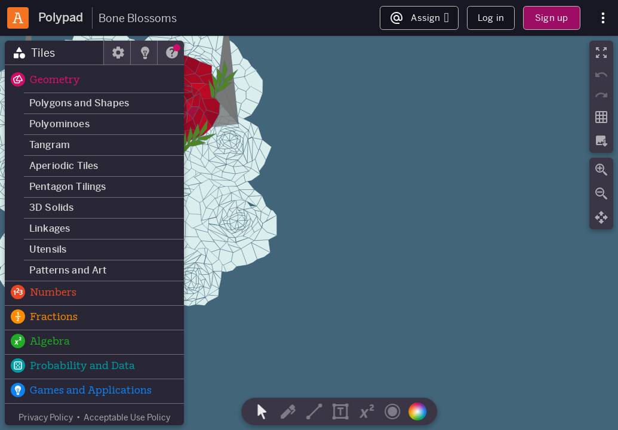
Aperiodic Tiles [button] (63, 165)
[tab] (54, 52)
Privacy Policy (46, 417)
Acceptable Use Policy (127, 417)
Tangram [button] (49, 145)
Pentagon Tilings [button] (67, 186)
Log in (491, 17)
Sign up (551, 17)
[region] (309, 233)
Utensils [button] (47, 249)
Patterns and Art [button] (68, 270)
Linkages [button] (49, 228)
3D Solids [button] (51, 207)
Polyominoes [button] (59, 124)
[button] (94, 81)
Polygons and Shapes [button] (79, 103)
